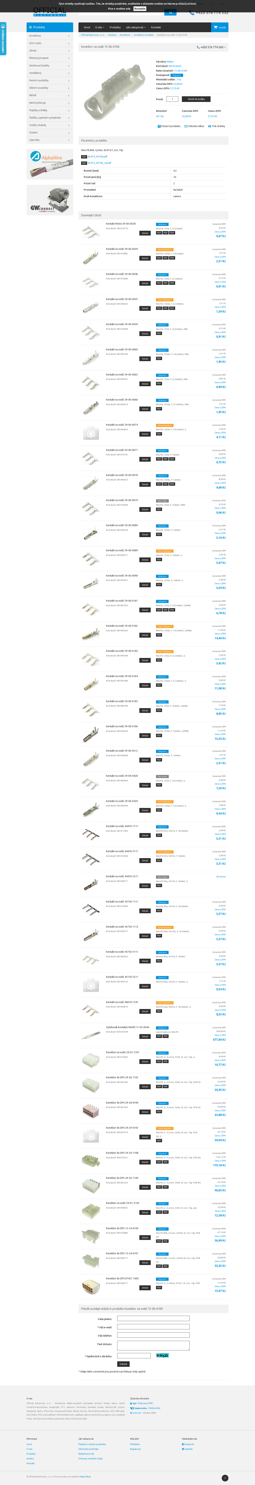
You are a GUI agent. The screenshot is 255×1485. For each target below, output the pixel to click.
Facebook (188, 1444)
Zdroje (49, 50)
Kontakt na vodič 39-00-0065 (122, 374)
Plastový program (49, 58)
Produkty (115, 27)
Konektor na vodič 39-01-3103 (122, 1203)
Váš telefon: (105, 1335)
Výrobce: (161, 61)
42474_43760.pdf (97, 156)
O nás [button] (99, 27)
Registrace (135, 1449)
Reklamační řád (86, 1454)
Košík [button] (222, 27)
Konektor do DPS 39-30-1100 (122, 1178)
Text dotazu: (104, 1344)
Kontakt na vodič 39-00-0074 (122, 424)
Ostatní (49, 132)
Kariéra (30, 1458)
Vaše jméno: (105, 1319)
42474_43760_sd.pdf (99, 162)
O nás (29, 1449)
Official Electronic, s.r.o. (93, 35)
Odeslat (123, 1364)
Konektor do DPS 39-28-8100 (122, 1102)
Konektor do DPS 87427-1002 (122, 1278)
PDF (84, 157)
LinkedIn (187, 1449)
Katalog (112, 35)
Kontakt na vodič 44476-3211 (122, 876)
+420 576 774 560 (213, 47)
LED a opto (49, 43)
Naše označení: (164, 70)
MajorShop (85, 1476)
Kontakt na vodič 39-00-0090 (122, 575)
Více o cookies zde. (119, 8)
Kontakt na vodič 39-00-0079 (122, 500)
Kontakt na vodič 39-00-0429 (122, 801)
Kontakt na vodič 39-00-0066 (122, 399)
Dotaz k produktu (170, 126)
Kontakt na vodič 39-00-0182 (122, 625)
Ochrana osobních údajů (90, 1458)
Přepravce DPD (145, 1403)
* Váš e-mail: (104, 1327)
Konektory (49, 36)
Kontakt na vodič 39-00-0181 (122, 600)
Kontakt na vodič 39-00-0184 (122, 676)
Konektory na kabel (143, 35)
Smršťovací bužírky (49, 65)
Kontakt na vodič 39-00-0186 (122, 726)
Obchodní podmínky (88, 1449)
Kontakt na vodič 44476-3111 (122, 851)
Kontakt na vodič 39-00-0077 (122, 450)
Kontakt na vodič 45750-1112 (122, 926)
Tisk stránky (218, 126)
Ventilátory (49, 73)
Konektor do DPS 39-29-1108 (122, 1152)
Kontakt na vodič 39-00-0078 (122, 475)
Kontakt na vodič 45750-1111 (122, 901)
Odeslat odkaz (196, 126)
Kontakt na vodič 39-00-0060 (122, 349)
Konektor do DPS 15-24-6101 (122, 1253)
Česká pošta (154, 1408)
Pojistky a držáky (49, 110)
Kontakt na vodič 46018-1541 (122, 1002)
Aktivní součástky (49, 88)
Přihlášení (135, 1444)
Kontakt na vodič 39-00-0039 (122, 249)
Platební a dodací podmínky (92, 1444)
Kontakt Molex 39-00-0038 (121, 223)
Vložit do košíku (196, 99)
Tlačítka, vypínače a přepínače (49, 118)
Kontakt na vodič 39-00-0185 (122, 701)
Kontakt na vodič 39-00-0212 (122, 750)
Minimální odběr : (166, 79)
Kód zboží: (162, 66)
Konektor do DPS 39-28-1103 (122, 1077)
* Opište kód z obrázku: (98, 1356)
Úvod (87, 27)
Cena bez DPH (190, 111)
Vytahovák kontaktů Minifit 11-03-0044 (127, 1027)
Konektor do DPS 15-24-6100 (122, 1228)
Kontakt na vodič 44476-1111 (122, 826)
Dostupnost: (163, 75)
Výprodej (49, 140)
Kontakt (156, 27)
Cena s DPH (214, 111)
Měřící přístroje (49, 103)
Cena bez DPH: (164, 84)
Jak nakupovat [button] (136, 27)
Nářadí (49, 95)
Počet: (157, 99)
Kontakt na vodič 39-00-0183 (122, 650)
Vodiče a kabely (49, 125)
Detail (145, 233)
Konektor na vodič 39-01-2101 (122, 1052)
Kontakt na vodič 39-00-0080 (122, 525)
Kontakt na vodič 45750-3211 (122, 976)
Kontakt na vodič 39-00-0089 (122, 550)
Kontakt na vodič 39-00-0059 (122, 324)
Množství (161, 111)
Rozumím (139, 8)
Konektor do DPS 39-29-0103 (122, 1127)
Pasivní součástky (49, 80)
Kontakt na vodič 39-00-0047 (122, 299)
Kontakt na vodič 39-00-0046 (122, 274)
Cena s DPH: (163, 88)
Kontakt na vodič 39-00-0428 (122, 775)
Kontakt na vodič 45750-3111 (122, 951)
